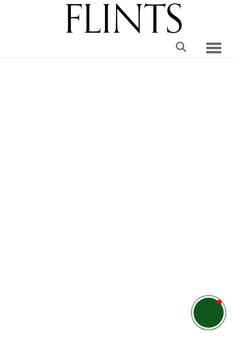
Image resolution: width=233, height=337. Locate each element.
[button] (209, 313)
